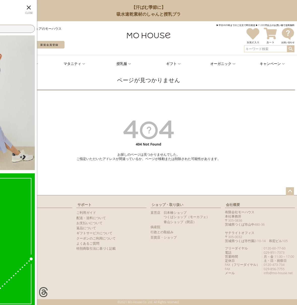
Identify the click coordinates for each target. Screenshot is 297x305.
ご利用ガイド (86, 212)
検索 (290, 48)
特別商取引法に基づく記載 (96, 248)
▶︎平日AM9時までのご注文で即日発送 (235, 25)
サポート (84, 204)
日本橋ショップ (175, 212)
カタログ (8, 233)
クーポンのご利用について (96, 238)
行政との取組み (162, 232)
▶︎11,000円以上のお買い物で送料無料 (275, 25)
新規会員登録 (49, 44)
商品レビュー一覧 (15, 238)
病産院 (155, 227)
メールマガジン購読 (17, 228)
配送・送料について (91, 218)
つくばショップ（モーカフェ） (187, 217)
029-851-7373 (274, 252)
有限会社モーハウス (239, 212)
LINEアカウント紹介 (17, 223)
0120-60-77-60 (275, 248)
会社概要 (233, 204)
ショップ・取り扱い (167, 204)
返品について (86, 228)
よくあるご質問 (87, 243)
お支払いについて (89, 223)
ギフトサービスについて (94, 233)
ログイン (18, 44)
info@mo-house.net (278, 273)
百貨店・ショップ (164, 237)
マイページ (12, 204)
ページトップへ (290, 191)
